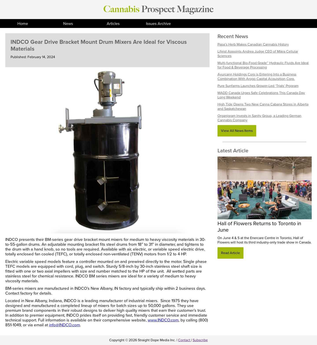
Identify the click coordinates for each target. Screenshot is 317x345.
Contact (184, 340)
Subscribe (200, 340)
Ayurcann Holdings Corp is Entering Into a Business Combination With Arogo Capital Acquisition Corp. (256, 76)
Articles (113, 23)
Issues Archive (158, 23)
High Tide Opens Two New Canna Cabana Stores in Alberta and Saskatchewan (262, 106)
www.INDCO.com (163, 320)
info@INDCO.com (64, 325)
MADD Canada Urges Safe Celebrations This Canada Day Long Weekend (261, 95)
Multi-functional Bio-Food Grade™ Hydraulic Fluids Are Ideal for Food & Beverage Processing (263, 65)
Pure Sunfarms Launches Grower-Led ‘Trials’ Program (258, 86)
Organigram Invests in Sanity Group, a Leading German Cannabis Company (259, 118)
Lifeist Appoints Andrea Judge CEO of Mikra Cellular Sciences (257, 53)
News (68, 23)
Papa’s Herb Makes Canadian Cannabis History (253, 44)
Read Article (230, 253)
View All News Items (237, 131)
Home (22, 23)
